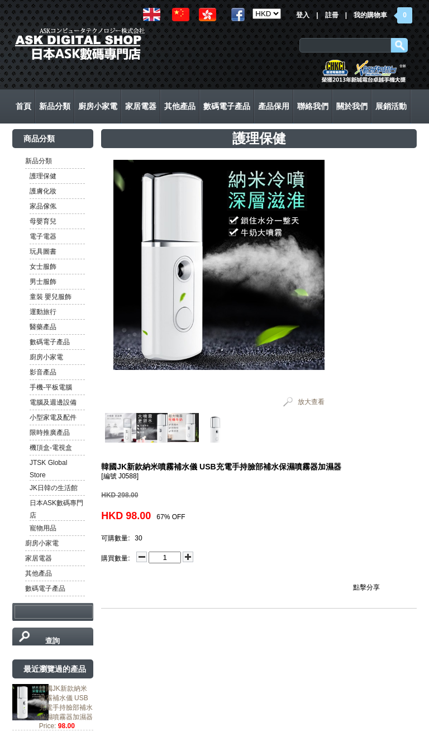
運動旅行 (43, 312)
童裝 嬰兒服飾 (51, 297)
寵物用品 (43, 528)
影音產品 (43, 372)
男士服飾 (43, 282)
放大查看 (311, 402)
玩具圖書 (43, 251)
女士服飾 (43, 266)
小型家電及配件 (53, 417)
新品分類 (38, 161)
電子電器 (43, 236)
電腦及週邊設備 (53, 402)
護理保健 (43, 176)
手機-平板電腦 (51, 387)
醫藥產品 (43, 327)
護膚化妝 (43, 191)
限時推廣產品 (50, 432)
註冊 (332, 15)
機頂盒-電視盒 (51, 448)
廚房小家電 (46, 357)
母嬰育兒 (43, 221)
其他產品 (38, 573)
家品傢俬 (43, 206)
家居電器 (38, 558)
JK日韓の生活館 (54, 488)
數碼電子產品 (50, 342)
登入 (302, 15)
